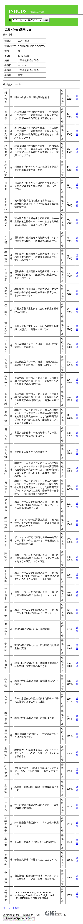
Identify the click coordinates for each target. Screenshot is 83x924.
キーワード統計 (11, 908)
